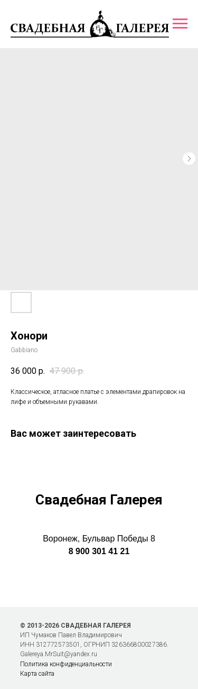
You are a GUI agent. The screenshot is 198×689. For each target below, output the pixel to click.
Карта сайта (37, 673)
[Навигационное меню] (180, 24)
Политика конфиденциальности (66, 664)
